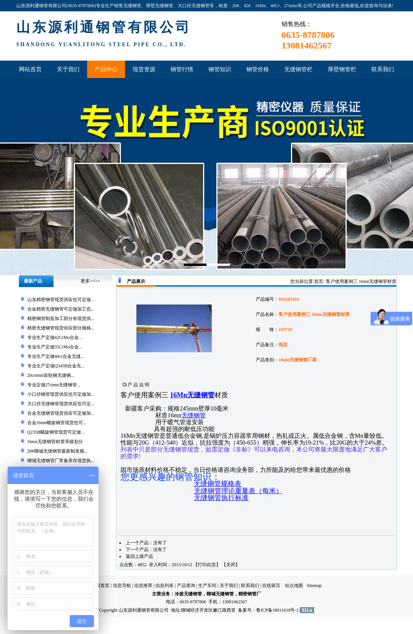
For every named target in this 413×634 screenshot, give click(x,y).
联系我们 (250, 585)
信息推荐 (143, 585)
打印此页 (207, 564)
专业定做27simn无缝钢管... (53, 384)
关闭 (230, 564)
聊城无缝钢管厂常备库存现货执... (60, 460)
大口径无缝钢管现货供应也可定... (60, 403)
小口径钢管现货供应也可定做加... (60, 394)
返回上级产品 (139, 556)
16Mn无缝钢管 (192, 395)
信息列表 (164, 585)
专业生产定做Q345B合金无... (56, 366)
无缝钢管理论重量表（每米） (238, 491)
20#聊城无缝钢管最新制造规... (57, 451)
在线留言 (271, 585)
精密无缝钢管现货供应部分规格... (60, 328)
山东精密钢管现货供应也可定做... (60, 299)
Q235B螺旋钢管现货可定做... (56, 432)
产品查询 (186, 585)
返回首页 (100, 585)
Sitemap (314, 585)
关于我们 (229, 585)
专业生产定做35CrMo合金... (55, 347)
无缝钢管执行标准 (221, 497)
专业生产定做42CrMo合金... (55, 337)
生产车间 (207, 585)
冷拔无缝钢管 (188, 594)
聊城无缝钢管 (220, 594)
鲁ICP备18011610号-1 (277, 610)
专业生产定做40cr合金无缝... (55, 356)
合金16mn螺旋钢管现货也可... (56, 422)
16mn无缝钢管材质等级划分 (55, 441)
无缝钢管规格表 (217, 483)
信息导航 (122, 585)
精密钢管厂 (249, 594)
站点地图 (294, 585)
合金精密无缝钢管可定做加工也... (60, 309)
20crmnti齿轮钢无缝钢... (50, 375)
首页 (318, 281)
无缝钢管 (193, 415)
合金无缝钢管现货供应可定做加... (60, 413)
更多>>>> (90, 281)
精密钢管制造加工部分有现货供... (60, 318)
